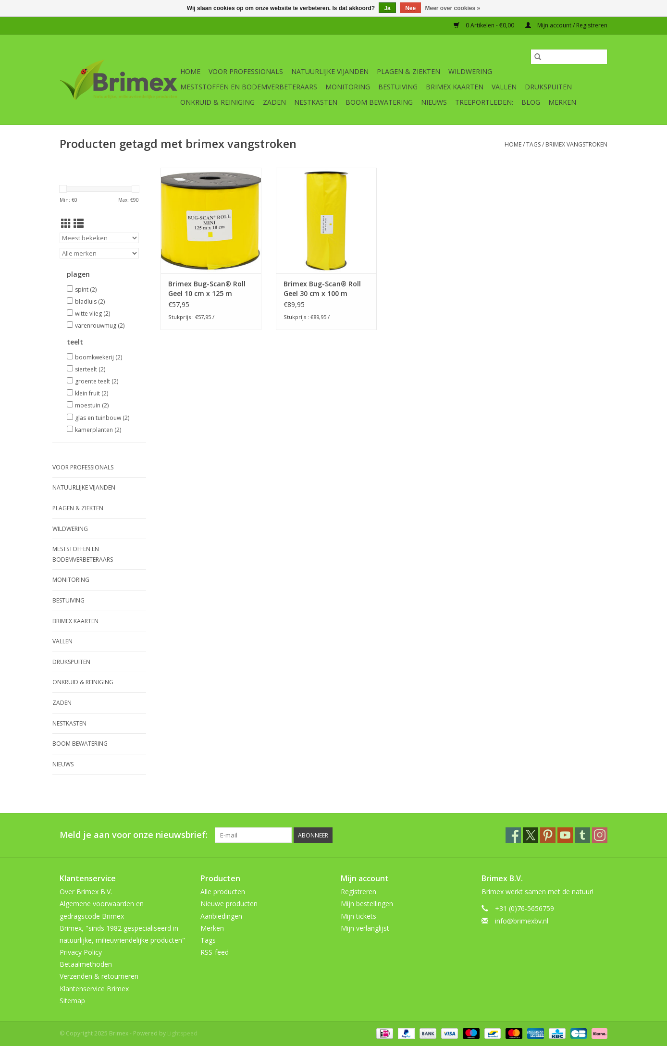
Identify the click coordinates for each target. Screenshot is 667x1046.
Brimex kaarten (454, 86)
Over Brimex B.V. (86, 891)
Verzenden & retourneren (99, 976)
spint (86, 289)
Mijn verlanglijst (365, 928)
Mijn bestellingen (367, 903)
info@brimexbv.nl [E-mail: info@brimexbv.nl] (521, 920)
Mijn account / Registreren (566, 25)
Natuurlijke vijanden (330, 71)
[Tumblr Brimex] (582, 835)
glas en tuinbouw (102, 418)
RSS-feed (214, 952)
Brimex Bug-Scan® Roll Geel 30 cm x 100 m (322, 288)
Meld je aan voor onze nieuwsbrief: (134, 835)
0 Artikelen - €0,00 (485, 25)
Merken (562, 102)
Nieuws (434, 102)
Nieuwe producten (229, 903)
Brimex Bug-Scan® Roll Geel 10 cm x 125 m (207, 288)
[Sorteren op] (99, 238)
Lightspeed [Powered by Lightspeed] (182, 1033)
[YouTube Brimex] (565, 835)
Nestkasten (315, 102)
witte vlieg (92, 313)
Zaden (274, 102)
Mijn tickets (358, 916)
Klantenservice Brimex (94, 988)
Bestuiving (398, 86)
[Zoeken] (569, 56)
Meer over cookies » (453, 8)
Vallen (504, 86)
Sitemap (72, 1000)
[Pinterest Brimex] (548, 835)
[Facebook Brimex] (513, 835)
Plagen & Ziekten (408, 71)
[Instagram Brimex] (599, 835)
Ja (387, 8)
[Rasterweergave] (66, 223)
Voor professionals (246, 71)
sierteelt (90, 369)
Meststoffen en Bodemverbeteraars (248, 86)
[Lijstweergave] (79, 223)
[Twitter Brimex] (530, 835)
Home (190, 71)
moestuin (92, 405)
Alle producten (222, 891)
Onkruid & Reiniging (217, 102)
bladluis (90, 301)
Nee (410, 8)
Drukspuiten (548, 86)
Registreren (358, 891)
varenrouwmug (99, 325)
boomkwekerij (98, 357)
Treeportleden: (484, 102)
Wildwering (470, 71)
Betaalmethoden (86, 964)
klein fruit (91, 393)
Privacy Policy (81, 952)
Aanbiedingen (221, 916)
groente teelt (96, 381)
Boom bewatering (379, 102)
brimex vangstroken (576, 144)
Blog (530, 102)
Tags (533, 144)
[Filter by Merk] (99, 253)
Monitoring (347, 86)
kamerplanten (98, 430)
